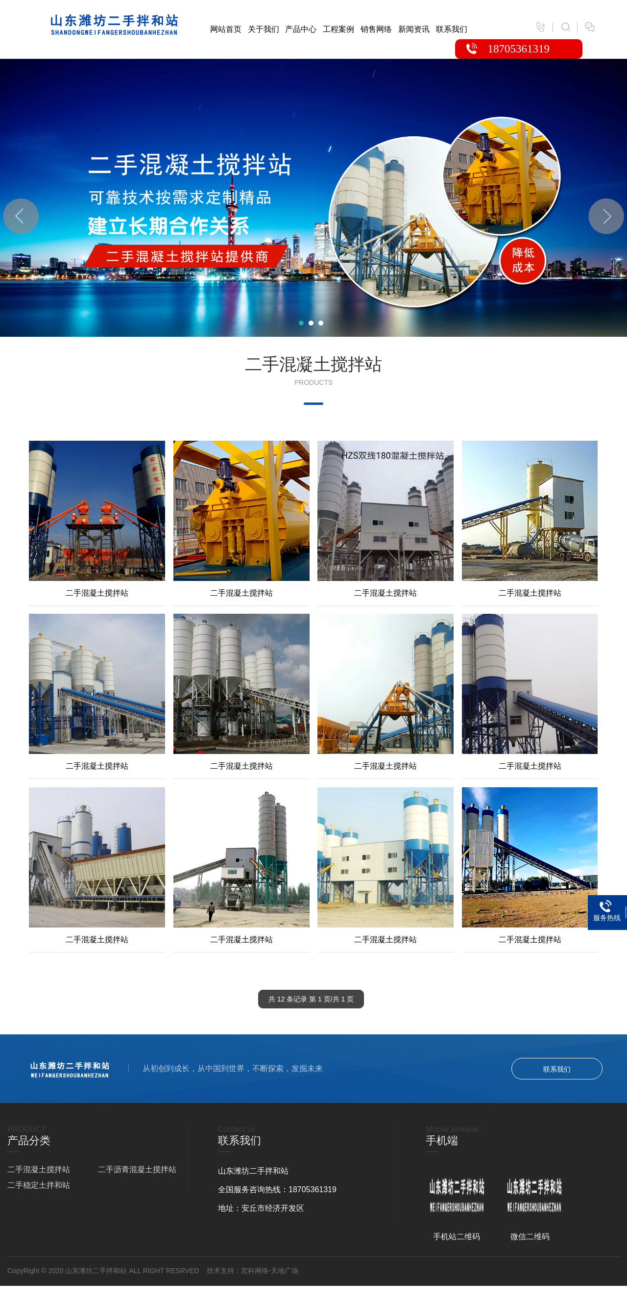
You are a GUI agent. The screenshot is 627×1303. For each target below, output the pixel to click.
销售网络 (376, 29)
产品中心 (300, 29)
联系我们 (451, 29)
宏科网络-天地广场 (269, 1271)
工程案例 (338, 29)
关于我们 (263, 29)
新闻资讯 (414, 29)
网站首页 (225, 29)
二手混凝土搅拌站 (38, 1169)
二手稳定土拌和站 (38, 1185)
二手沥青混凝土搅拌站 (137, 1169)
